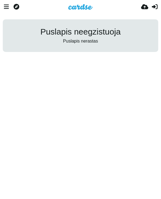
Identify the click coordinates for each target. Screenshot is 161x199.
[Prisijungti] (154, 7)
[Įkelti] (144, 7)
